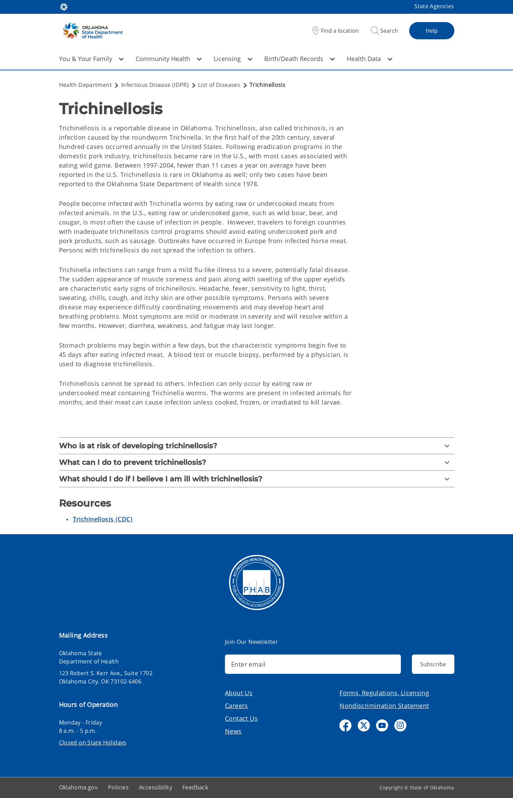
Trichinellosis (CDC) (103, 519)
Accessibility (155, 787)
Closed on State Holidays (93, 742)
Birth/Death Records (299, 58)
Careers (236, 705)
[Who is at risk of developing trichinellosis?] (256, 446)
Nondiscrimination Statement (384, 705)
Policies (118, 787)
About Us (239, 693)
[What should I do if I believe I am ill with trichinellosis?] (256, 479)
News (233, 731)
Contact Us (241, 718)
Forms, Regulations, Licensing (384, 693)
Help (432, 30)
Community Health (169, 58)
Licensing (233, 58)
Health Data (370, 58)
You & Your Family (91, 58)
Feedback (195, 787)
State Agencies (434, 6)
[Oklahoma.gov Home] (64, 6)
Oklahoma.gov (78, 787)
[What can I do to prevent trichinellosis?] (256, 462)
